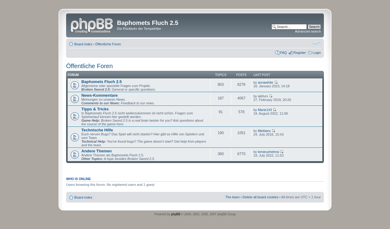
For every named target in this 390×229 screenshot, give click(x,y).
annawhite (265, 82)
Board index (83, 44)
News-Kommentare (99, 95)
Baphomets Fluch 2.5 (101, 81)
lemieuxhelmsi (268, 152)
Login (317, 52)
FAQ (283, 52)
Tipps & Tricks (95, 109)
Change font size (316, 43)
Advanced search (308, 31)
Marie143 (265, 110)
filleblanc (264, 131)
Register (299, 52)
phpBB (175, 214)
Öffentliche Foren (108, 44)
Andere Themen (96, 151)
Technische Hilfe (97, 130)
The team (232, 197)
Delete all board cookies (260, 197)
